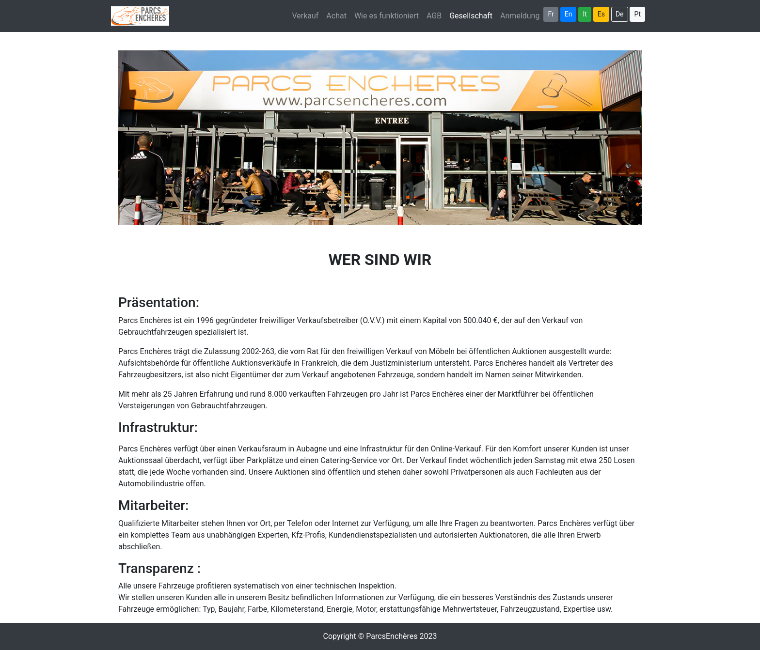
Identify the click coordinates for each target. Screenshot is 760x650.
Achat (336, 15)
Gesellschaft (472, 15)
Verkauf (305, 15)
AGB (434, 15)
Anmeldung (519, 15)
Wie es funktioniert (386, 15)
